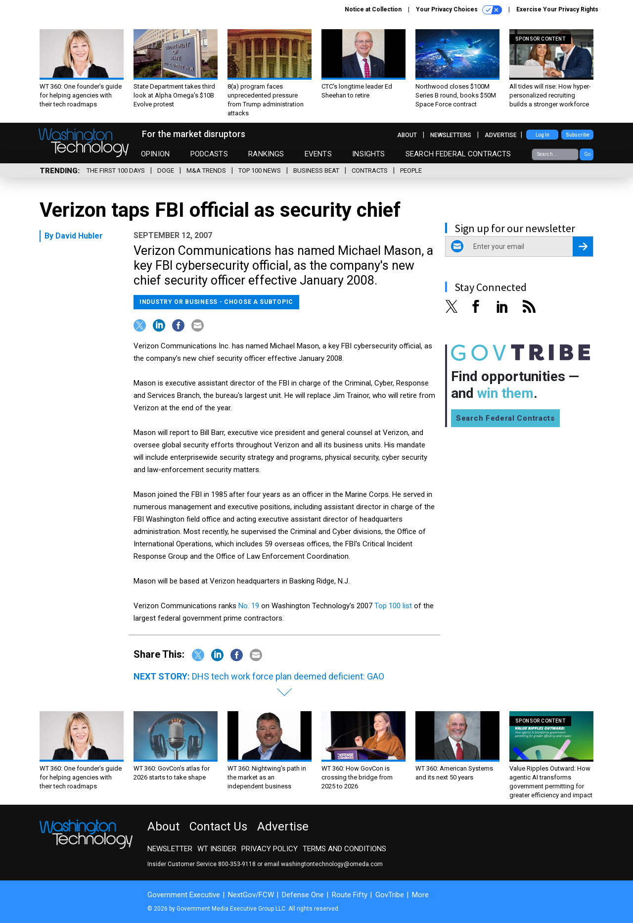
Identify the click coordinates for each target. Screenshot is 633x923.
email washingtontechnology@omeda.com (323, 864)
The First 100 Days (116, 170)
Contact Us (218, 826)
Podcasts (209, 153)
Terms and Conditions (344, 848)
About (407, 135)
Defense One (303, 894)
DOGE (165, 170)
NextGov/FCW (251, 894)
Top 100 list (393, 605)
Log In (542, 135)
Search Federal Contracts (458, 153)
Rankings (266, 153)
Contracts (370, 170)
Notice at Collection (373, 9)
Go (587, 154)
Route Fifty (349, 894)
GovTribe (389, 894)
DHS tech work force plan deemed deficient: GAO (288, 676)
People (411, 170)
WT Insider (216, 848)
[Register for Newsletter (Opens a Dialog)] (583, 246)
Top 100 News (259, 170)
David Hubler (79, 236)
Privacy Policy (269, 848)
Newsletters (450, 135)
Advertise (501, 135)
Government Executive (183, 894)
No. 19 (248, 605)
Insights (368, 153)
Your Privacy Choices (459, 9)
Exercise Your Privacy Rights (557, 9)
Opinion (155, 153)
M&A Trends (206, 170)
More (420, 894)
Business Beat (316, 170)
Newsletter (169, 848)
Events (318, 153)
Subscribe (577, 135)
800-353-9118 (237, 864)
